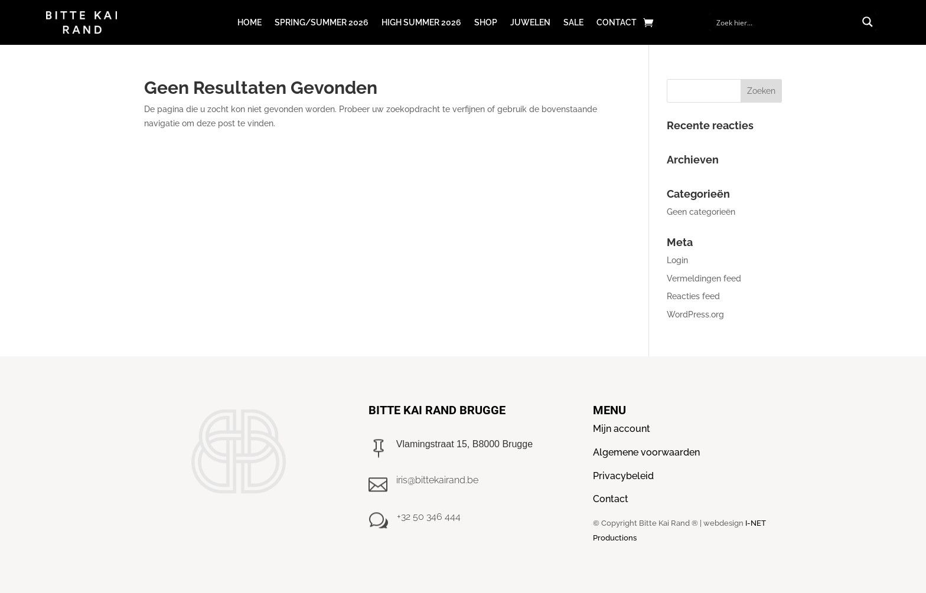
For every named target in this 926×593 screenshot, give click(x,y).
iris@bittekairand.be (437, 480)
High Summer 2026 (421, 22)
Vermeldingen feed (704, 278)
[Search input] (785, 22)
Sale (573, 22)
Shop (485, 22)
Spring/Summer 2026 (322, 22)
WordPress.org (695, 314)
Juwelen (530, 22)
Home (249, 22)
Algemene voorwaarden (646, 452)
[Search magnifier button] (867, 22)
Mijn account (621, 428)
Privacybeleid (623, 475)
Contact (616, 22)
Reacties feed (693, 296)
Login (677, 260)
